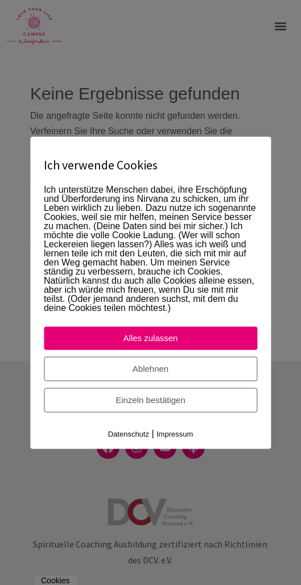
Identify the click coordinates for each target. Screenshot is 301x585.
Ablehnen (150, 369)
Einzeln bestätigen (150, 400)
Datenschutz (128, 434)
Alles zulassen (150, 338)
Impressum (174, 434)
